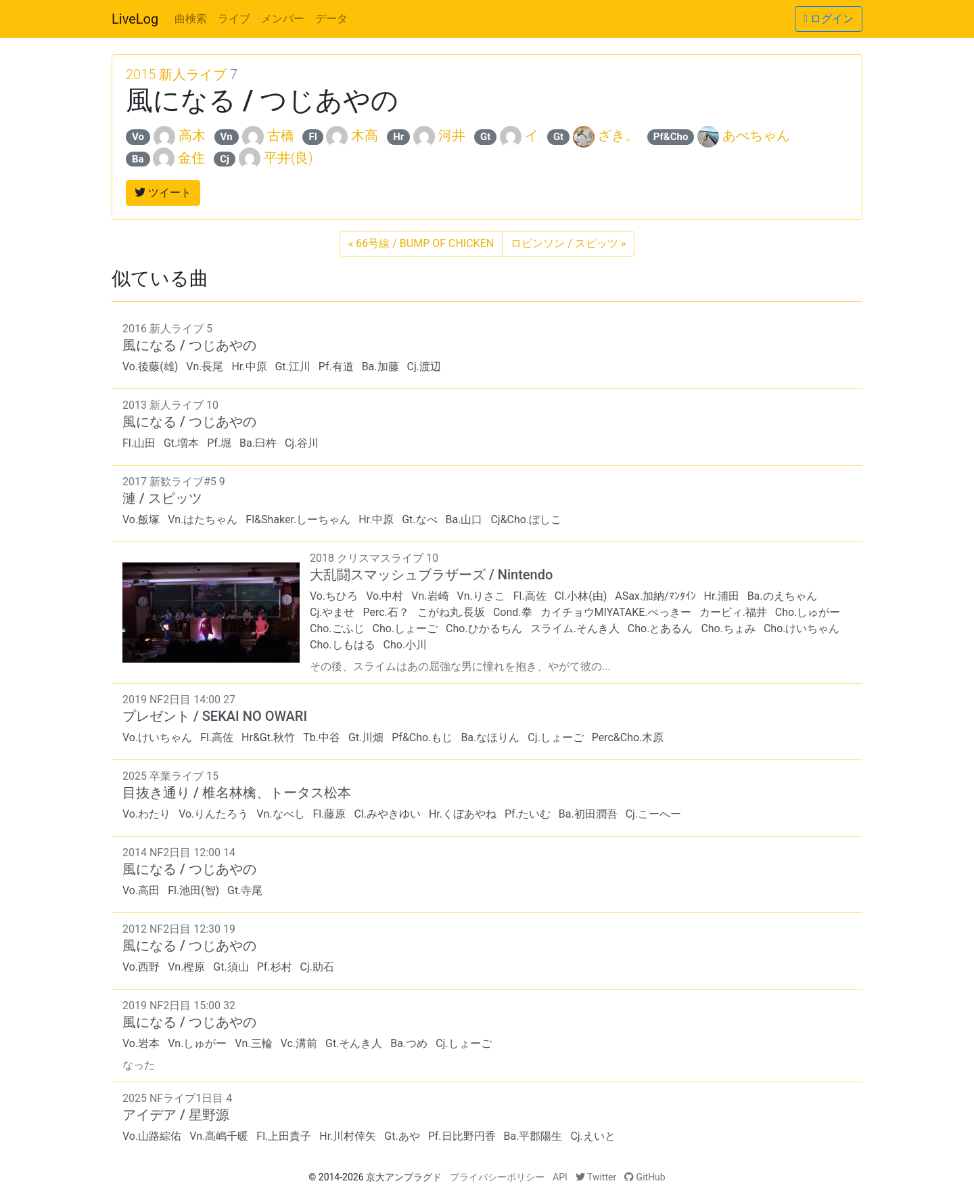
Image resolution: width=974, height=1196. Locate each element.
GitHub (645, 1177)
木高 (364, 135)
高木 (192, 135)
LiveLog (135, 19)
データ (331, 18)
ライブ (234, 18)
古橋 (280, 135)
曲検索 (191, 18)
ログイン (829, 18)
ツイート (163, 192)
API (560, 1177)
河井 (451, 135)
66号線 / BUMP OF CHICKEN (421, 243)
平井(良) (288, 158)
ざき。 (618, 135)
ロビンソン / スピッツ (568, 243)
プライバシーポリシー (497, 1177)
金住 (191, 158)
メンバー (282, 18)
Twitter (596, 1177)
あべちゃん (756, 135)
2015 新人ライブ (176, 74)
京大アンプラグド (404, 1177)
